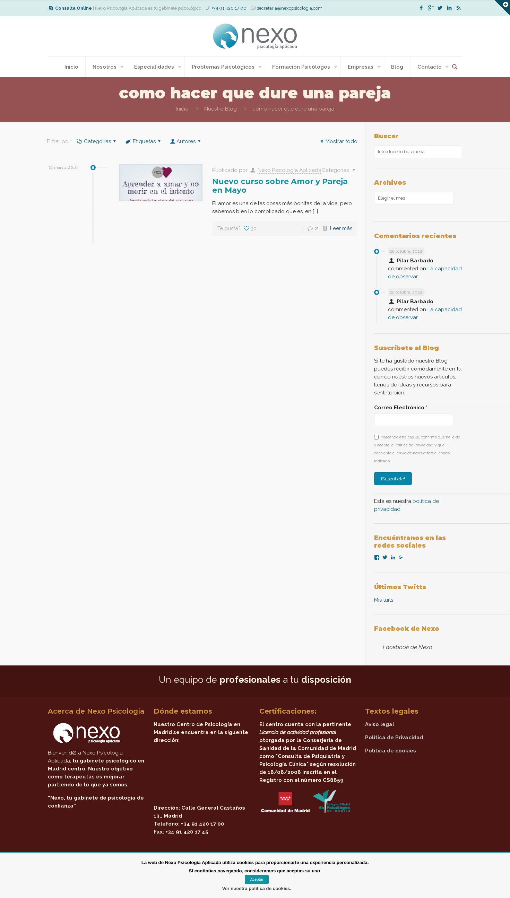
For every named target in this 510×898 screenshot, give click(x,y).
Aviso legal (379, 724)
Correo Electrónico (400, 407)
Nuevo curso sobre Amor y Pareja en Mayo (280, 186)
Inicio (182, 109)
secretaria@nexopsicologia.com (289, 8)
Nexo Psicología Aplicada (289, 170)
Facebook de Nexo (406, 629)
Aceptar (256, 879)
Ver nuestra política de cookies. (256, 888)
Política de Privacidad (394, 737)
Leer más (341, 228)
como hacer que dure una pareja (293, 109)
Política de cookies (390, 751)
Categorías (97, 141)
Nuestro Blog (220, 109)
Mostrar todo (337, 141)
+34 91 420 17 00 (229, 8)
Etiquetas (143, 141)
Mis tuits (383, 600)
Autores (186, 141)
